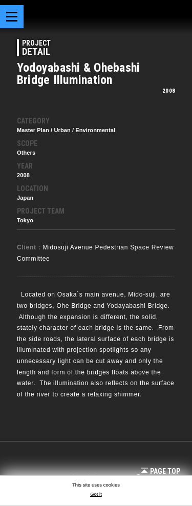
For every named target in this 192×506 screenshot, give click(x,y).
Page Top (160, 471)
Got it (96, 494)
